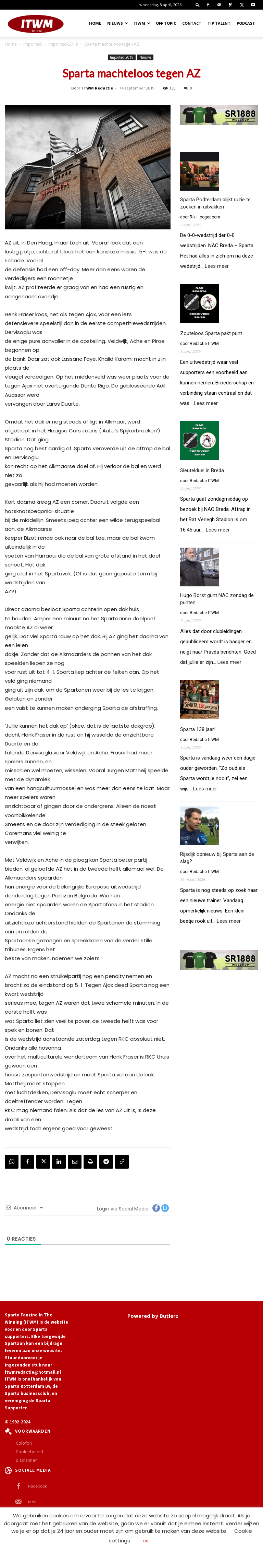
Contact (191, 23)
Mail (32, 1502)
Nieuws (117, 23)
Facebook (37, 1486)
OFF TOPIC (166, 23)
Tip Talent (219, 23)
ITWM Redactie (97, 88)
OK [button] (145, 1541)
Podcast (246, 23)
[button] (197, 4)
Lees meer (217, 266)
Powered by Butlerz (152, 1315)
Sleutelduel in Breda (202, 470)
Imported (32, 44)
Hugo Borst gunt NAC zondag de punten (217, 599)
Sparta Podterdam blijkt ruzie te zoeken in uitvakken (215, 203)
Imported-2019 (63, 44)
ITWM (142, 23)
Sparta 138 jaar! (197, 729)
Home (95, 23)
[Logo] (35, 23)
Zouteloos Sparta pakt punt (211, 333)
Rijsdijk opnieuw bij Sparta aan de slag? (217, 857)
